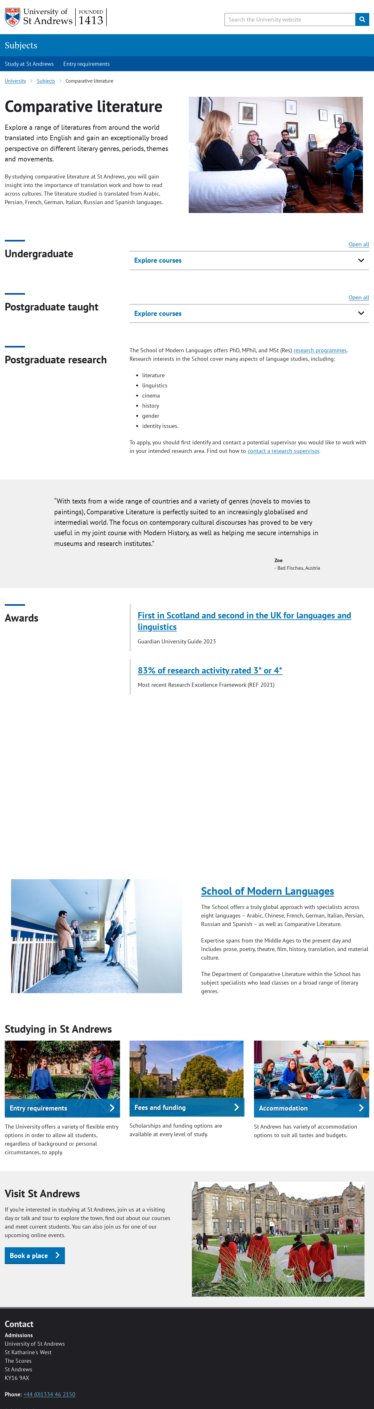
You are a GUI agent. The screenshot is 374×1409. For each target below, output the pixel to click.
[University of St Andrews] (56, 17)
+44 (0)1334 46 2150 (49, 1394)
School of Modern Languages (267, 891)
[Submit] (362, 19)
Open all (359, 244)
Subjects (21, 45)
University (15, 81)
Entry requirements (86, 63)
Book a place (29, 1255)
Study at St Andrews (29, 63)
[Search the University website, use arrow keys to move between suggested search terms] (290, 19)
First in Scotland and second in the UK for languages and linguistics (244, 621)
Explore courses (157, 260)
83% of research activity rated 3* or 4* (210, 670)
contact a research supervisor (283, 450)
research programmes (320, 350)
